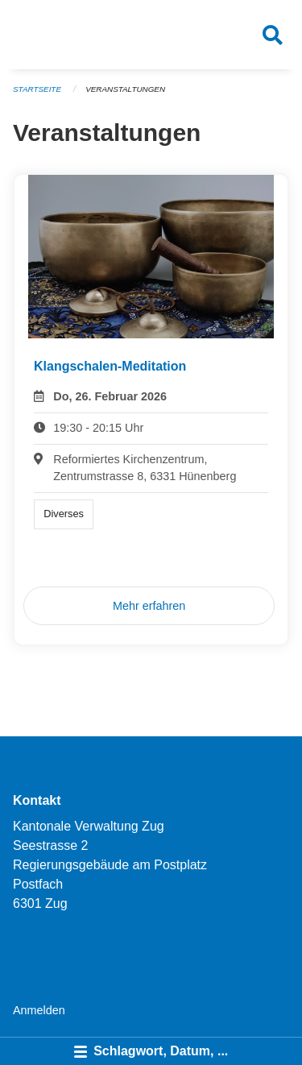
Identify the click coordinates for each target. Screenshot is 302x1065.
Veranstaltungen (125, 89)
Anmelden (39, 1010)
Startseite (37, 89)
